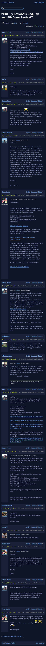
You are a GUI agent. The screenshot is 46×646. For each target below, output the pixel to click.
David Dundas (7, 132)
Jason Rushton (7, 505)
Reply (28, 32)
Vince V (4, 527)
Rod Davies (6, 336)
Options (39, 26)
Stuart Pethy (6, 32)
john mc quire (7, 356)
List (15, 23)
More (40, 32)
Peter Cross (6, 192)
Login (36, 2)
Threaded (25, 23)
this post (18, 140)
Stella (4, 79)
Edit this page (40, 643)
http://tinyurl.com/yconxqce (19, 226)
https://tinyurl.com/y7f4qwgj (19, 267)
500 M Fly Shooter (7, 2)
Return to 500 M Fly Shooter (12, 636)
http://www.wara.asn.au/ (18, 309)
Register (42, 2)
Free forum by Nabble (8, 643)
